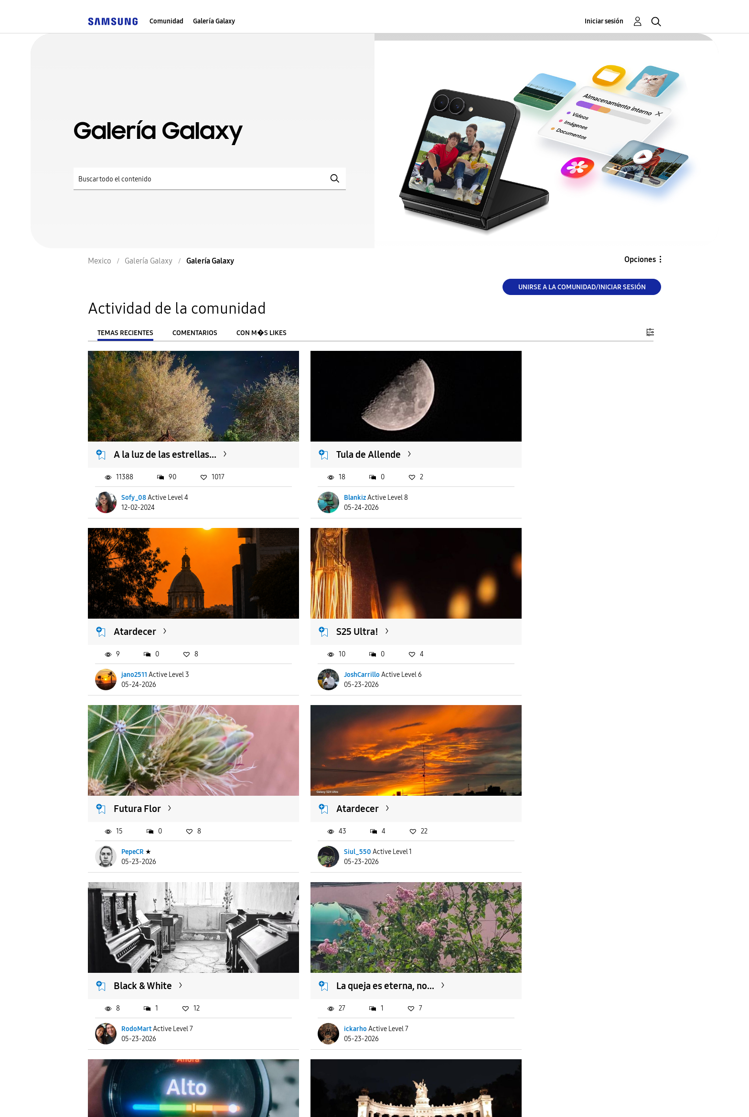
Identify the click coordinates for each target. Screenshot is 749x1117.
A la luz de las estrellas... (165, 443)
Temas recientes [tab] (125, 333)
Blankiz (328, 486)
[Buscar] (210, 179)
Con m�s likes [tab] (261, 333)
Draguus (524, 816)
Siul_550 (525, 651)
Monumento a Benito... (162, 938)
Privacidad (339, 1098)
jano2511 (524, 486)
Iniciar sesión (604, 21)
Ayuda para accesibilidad (146, 1098)
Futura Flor (332, 608)
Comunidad (166, 21)
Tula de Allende (341, 443)
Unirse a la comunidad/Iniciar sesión (582, 287)
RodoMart (137, 816)
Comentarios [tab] (194, 333)
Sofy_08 (134, 486)
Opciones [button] (640, 259)
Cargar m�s (119, 1039)
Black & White (143, 773)
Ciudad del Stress (540, 773)
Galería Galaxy (214, 21)
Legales (397, 1098)
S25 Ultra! (135, 608)
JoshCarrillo (140, 651)
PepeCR (328, 651)
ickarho (328, 816)
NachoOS (136, 982)
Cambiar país (462, 1097)
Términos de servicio (256, 1098)
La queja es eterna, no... (358, 773)
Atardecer (525, 443)
